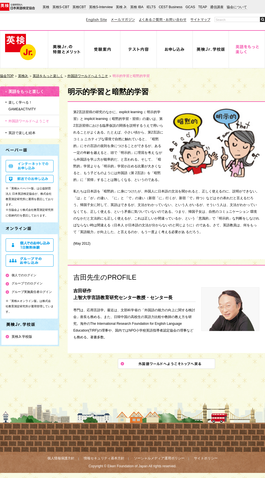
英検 (46, 7)
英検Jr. (23, 76)
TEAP (202, 7)
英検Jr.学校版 (22, 337)
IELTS (151, 7)
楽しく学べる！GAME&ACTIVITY (22, 105)
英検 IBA (136, 7)
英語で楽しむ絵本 (22, 133)
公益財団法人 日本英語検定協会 (17, 7)
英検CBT (79, 7)
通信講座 (217, 7)
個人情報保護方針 (60, 458)
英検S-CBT (60, 7)
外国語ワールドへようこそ (87, 76)
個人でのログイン (24, 275)
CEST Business (170, 7)
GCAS (190, 7)
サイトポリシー (206, 458)
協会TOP (7, 76)
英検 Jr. (121, 7)
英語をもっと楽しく (48, 76)
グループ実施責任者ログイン (32, 291)
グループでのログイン (27, 283)
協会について (237, 7)
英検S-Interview (101, 7)
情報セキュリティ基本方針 (104, 458)
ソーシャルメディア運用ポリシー (159, 458)
